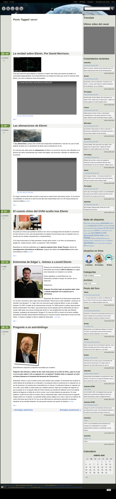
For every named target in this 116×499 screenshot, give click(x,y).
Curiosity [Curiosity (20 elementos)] (112, 225)
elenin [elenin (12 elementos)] (85, 228)
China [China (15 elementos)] (111, 223)
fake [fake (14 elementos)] (96, 228)
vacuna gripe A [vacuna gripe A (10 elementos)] (90, 245)
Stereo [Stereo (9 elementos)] (95, 243)
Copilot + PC (87, 438)
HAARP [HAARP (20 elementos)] (96, 230)
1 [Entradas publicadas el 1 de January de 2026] (97, 461)
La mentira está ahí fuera (15, 487)
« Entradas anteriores (23, 410)
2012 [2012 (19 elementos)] (85, 223)
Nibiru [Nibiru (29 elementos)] (102, 235)
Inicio (75, 2)
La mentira (28, 487)
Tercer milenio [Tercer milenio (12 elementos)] (101, 243)
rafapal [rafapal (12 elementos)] (96, 240)
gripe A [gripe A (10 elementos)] (85, 230)
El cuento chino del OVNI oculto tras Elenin (40, 211)
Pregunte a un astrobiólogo (30, 327)
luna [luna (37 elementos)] (93, 233)
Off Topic (82, 2)
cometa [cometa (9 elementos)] (85, 225)
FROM (86, 420)
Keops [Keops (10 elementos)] (89, 233)
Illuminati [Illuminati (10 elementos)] (104, 230)
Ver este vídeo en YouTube (25, 116)
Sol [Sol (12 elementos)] (107, 240)
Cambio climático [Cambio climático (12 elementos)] (95, 223)
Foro (113, 2)
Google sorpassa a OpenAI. (91, 373)
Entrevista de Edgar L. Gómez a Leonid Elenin (42, 261)
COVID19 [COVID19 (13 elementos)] (105, 225)
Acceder (12, 2)
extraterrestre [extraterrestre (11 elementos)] (90, 228)
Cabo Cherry (87, 389)
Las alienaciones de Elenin (30, 125)
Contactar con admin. (39, 485)
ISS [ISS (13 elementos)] (108, 230)
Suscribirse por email (102, 2)
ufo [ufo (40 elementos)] (85, 245)
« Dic (86, 477)
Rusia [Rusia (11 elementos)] (99, 240)
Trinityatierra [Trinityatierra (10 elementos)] (109, 243)
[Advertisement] (47, 37)
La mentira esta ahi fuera (8, 485)
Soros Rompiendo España (91, 405)
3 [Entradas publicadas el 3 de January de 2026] (105, 461)
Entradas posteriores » (70, 410)
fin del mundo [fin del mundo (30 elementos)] (109, 228)
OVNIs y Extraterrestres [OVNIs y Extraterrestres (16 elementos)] (98, 238)
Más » (15, 119)
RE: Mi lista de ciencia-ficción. (92, 295)
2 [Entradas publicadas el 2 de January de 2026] (101, 461)
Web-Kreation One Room (64, 485)
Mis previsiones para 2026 (91, 65)
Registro (6, 2)
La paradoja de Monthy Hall (91, 157)
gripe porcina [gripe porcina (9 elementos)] (91, 230)
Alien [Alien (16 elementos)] (88, 223)
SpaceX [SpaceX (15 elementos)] (110, 240)
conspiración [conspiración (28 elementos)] (92, 226)
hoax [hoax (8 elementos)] (101, 230)
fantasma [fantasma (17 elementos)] (100, 228)
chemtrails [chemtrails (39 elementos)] (104, 223)
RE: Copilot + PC (88, 326)
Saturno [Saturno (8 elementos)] (103, 240)
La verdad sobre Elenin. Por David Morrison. (41, 53)
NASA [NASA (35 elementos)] (96, 235)
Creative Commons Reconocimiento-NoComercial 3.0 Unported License (62, 487)
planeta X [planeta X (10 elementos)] (91, 240)
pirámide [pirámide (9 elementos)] (108, 238)
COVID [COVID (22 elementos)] (99, 226)
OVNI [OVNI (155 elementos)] (87, 237)
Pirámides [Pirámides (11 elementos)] (86, 240)
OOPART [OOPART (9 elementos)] (107, 235)
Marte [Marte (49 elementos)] (98, 233)
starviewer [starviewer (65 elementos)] (89, 243)
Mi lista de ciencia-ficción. (91, 358)
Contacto (90, 2)
